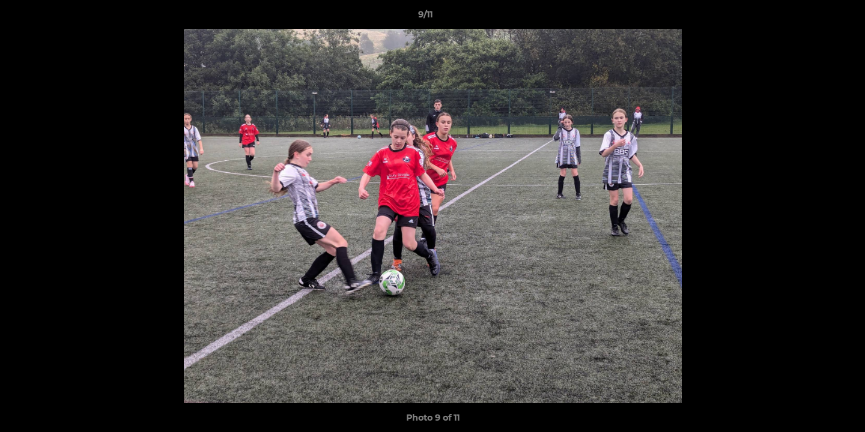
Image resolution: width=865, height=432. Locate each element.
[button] (814, 17)
